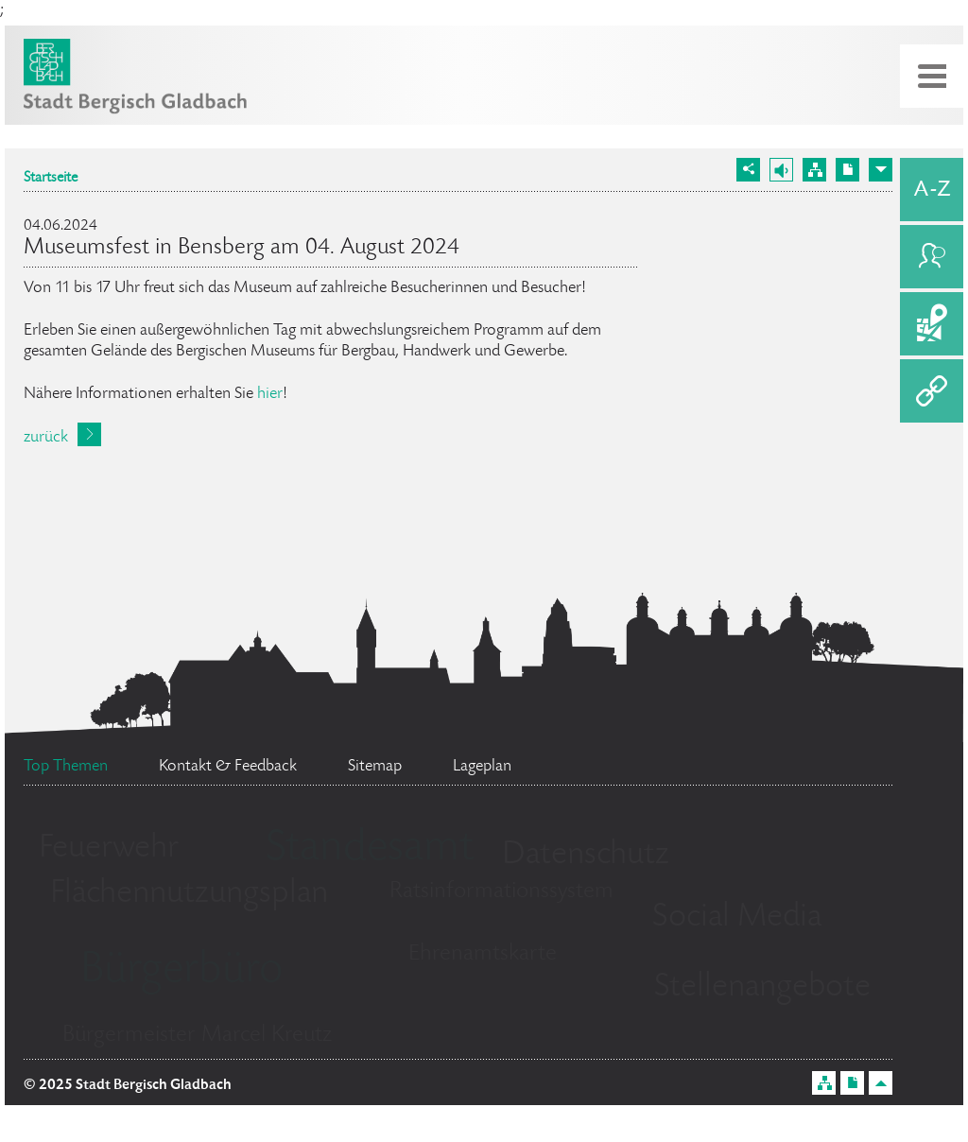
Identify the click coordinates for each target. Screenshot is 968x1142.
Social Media (736, 918)
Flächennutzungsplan (189, 894)
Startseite (51, 178)
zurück (46, 437)
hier (270, 394)
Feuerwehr (109, 849)
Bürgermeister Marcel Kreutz (197, 1035)
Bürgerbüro (181, 972)
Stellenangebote (762, 988)
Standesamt (370, 850)
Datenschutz (585, 856)
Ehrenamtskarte (482, 954)
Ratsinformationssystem (501, 892)
